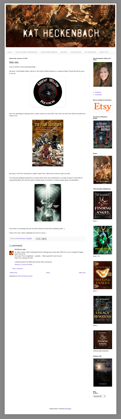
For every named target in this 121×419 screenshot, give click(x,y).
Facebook (98, 92)
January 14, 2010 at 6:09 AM (23, 264)
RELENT (64, 52)
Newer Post (13, 273)
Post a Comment (17, 268)
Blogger (68, 409)
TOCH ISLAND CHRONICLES (26, 52)
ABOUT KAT (104, 52)
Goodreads (98, 94)
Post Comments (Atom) (25, 276)
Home (9, 52)
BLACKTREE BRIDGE (49, 52)
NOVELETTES (76, 52)
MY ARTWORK (90, 52)
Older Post (82, 273)
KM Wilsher (18, 249)
